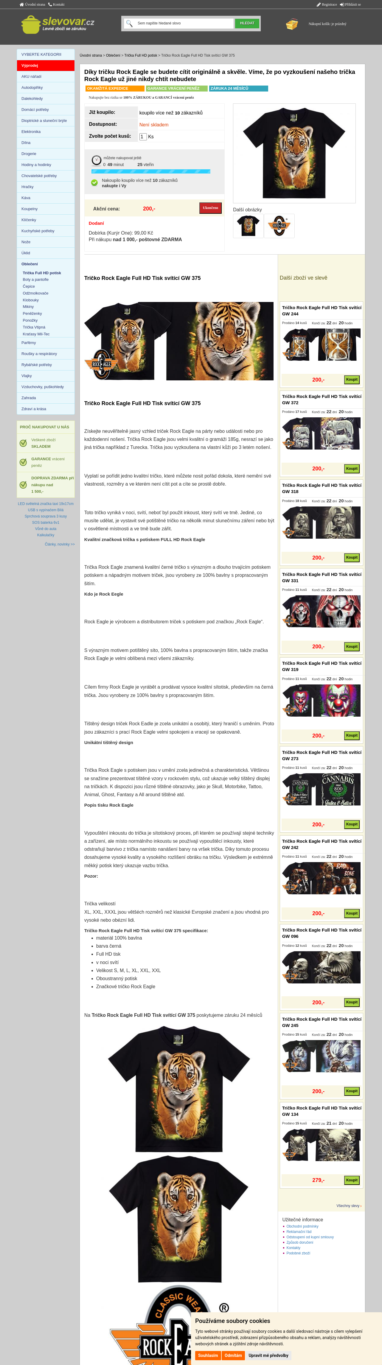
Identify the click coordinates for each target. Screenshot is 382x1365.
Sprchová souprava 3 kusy (46, 516)
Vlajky (26, 376)
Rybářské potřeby (36, 364)
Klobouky (31, 300)
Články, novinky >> (60, 544)
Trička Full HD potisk (140, 55)
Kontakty (293, 1248)
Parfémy (28, 342)
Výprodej (29, 65)
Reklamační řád (298, 1232)
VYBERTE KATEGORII (41, 54)
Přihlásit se (350, 4)
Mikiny (28, 306)
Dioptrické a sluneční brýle (44, 120)
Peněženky (32, 313)
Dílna (25, 142)
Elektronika (31, 131)
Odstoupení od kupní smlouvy (310, 1237)
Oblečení (113, 55)
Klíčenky (28, 220)
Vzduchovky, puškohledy (42, 387)
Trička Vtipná (34, 327)
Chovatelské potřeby (39, 175)
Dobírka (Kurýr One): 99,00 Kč (121, 232)
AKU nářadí (31, 76)
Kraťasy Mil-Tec (36, 334)
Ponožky (30, 320)
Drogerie (28, 153)
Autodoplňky (32, 87)
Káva (25, 198)
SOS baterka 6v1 (45, 522)
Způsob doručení (299, 1242)
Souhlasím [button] (208, 1355)
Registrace (327, 4)
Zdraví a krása (33, 409)
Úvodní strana (32, 4)
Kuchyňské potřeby (38, 231)
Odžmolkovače (36, 293)
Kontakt (56, 4)
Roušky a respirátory (39, 353)
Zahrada (28, 398)
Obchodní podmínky (302, 1226)
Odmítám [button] (233, 1355)
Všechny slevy (348, 1206)
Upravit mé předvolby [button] (268, 1355)
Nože (25, 242)
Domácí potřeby (35, 109)
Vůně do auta (45, 529)
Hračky (27, 187)
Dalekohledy (32, 98)
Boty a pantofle (36, 279)
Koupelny (29, 209)
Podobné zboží (298, 1253)
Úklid (25, 253)
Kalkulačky (45, 535)
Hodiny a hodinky (36, 164)
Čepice (29, 286)
